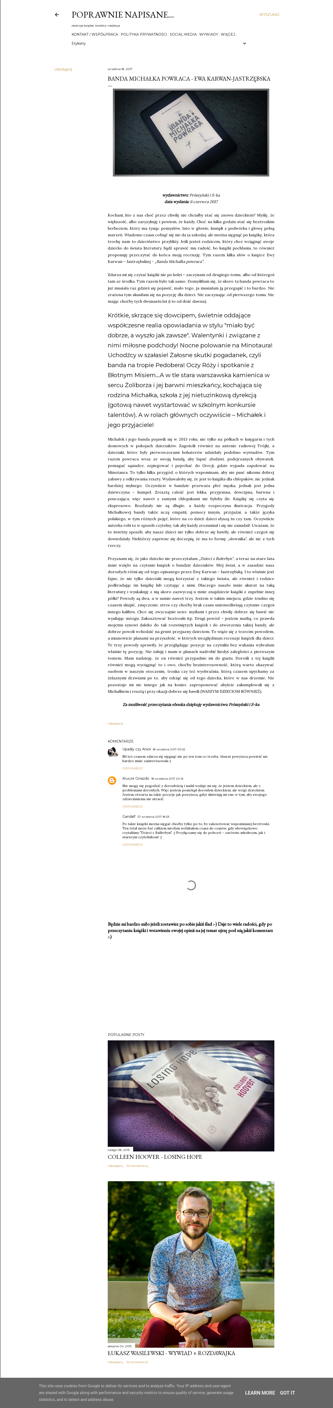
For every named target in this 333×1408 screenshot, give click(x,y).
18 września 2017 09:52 (169, 749)
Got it (287, 1393)
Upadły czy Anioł (136, 749)
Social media (183, 34)
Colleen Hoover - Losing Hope (155, 1156)
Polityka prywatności (144, 34)
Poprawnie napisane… (123, 14)
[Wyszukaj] (269, 15)
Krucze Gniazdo (135, 778)
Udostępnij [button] (63, 69)
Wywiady (208, 34)
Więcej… (229, 34)
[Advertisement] (191, 986)
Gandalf (128, 816)
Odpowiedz (132, 768)
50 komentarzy (138, 1166)
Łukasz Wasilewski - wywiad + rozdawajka (171, 1353)
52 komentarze (137, 1362)
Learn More (260, 1393)
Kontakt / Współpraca (95, 34)
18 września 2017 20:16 (167, 778)
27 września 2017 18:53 (153, 816)
